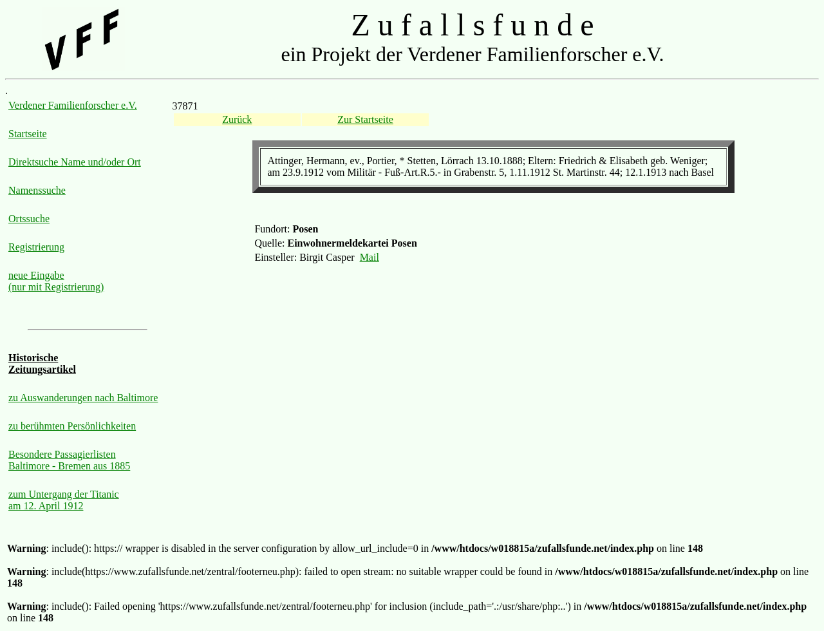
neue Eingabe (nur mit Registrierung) (56, 281)
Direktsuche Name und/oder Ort (74, 161)
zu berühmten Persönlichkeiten (72, 425)
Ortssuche (29, 218)
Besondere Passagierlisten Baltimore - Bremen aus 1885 (69, 460)
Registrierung (36, 246)
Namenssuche (37, 190)
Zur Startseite (365, 119)
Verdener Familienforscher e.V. (72, 105)
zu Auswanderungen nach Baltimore (83, 397)
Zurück (237, 119)
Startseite (27, 133)
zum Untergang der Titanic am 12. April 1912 (63, 500)
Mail (369, 257)
